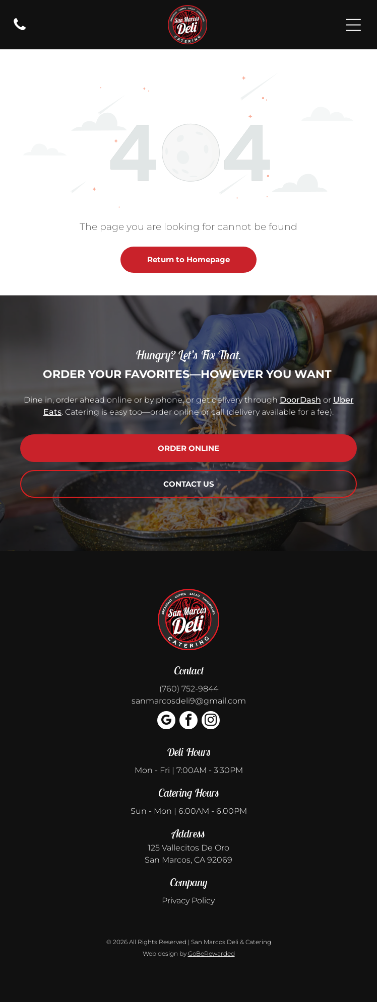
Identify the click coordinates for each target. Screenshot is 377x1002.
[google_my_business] (166, 721)
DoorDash (300, 400)
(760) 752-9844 (188, 688)
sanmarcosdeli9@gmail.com (189, 701)
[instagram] (211, 721)
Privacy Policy (188, 900)
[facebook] (188, 721)
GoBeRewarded (211, 953)
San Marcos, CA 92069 (188, 860)
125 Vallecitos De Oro (188, 848)
